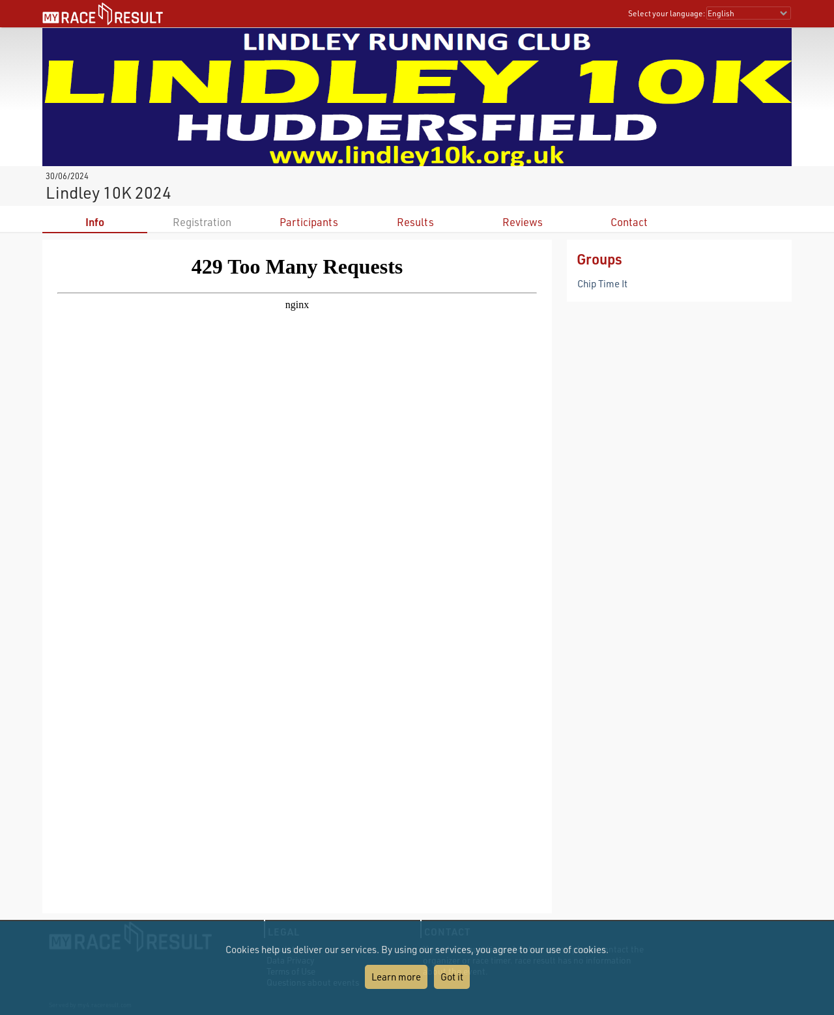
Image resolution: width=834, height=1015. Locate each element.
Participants (309, 222)
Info (94, 222)
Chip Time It (602, 283)
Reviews (522, 222)
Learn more (396, 976)
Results (415, 222)
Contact (629, 222)
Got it (451, 976)
